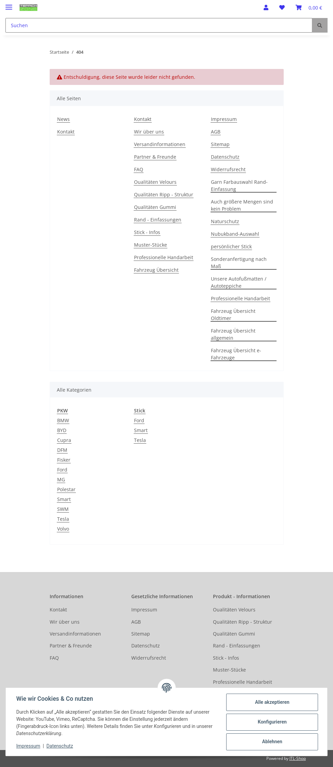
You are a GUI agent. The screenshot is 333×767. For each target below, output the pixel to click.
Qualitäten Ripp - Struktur (163, 194)
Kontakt (65, 131)
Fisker (63, 460)
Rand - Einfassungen (157, 219)
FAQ (138, 169)
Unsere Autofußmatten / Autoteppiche (238, 282)
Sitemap (220, 144)
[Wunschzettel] (282, 7)
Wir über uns (149, 131)
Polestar (66, 489)
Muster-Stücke (150, 245)
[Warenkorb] (309, 7)
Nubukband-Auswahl (235, 234)
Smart (64, 499)
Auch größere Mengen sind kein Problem (242, 205)
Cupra (64, 440)
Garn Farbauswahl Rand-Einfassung (239, 185)
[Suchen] (158, 25)
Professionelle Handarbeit (163, 257)
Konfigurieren (271, 722)
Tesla (63, 519)
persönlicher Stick (231, 246)
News (63, 119)
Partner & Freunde (155, 157)
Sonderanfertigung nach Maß (239, 262)
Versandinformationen (159, 144)
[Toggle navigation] (8, 4)
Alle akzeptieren (271, 702)
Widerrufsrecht (228, 169)
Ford (62, 469)
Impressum (224, 119)
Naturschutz (225, 221)
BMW (63, 420)
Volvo (63, 528)
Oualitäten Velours (155, 182)
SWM (63, 509)
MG (61, 479)
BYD (61, 430)
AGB (215, 131)
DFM (62, 450)
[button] (266, 7)
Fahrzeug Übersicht (156, 270)
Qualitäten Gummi (155, 207)
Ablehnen (272, 741)
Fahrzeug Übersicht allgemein (233, 334)
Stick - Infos (147, 232)
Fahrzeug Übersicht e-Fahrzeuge (236, 354)
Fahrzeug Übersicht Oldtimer (233, 314)
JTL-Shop (297, 758)
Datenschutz (225, 157)
